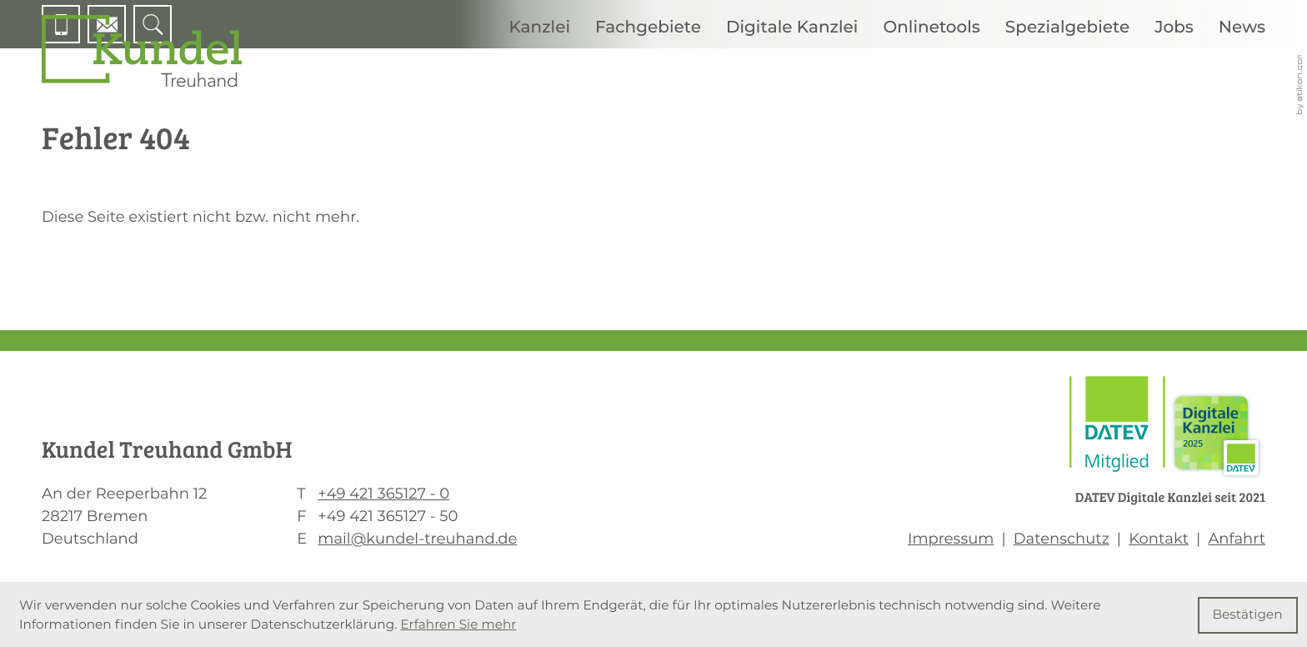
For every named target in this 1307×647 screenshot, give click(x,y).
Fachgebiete (648, 28)
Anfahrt (1236, 538)
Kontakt (1159, 538)
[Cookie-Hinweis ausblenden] (1248, 615)
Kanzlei (539, 28)
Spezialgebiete (1067, 28)
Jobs (1174, 28)
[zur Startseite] (142, 51)
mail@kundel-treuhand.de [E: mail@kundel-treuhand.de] (417, 538)
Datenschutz (1061, 538)
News (1242, 28)
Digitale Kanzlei (792, 28)
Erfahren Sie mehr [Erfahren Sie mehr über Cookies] (458, 624)
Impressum (951, 538)
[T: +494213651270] (383, 494)
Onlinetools (931, 28)
